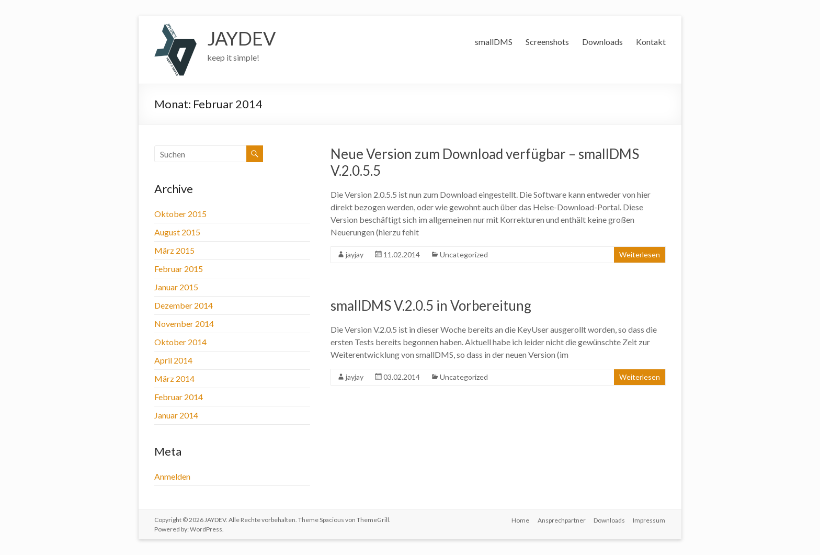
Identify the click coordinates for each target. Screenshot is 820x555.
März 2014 (174, 378)
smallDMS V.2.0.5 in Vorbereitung (431, 305)
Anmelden (172, 476)
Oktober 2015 (180, 214)
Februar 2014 (178, 397)
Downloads (602, 42)
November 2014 (184, 324)
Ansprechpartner (561, 520)
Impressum (649, 520)
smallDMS (493, 42)
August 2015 (177, 232)
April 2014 (173, 360)
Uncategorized (464, 254)
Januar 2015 (176, 287)
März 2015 (174, 250)
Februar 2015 (178, 269)
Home (520, 520)
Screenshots (547, 42)
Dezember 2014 (183, 305)
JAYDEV (241, 38)
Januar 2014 (176, 415)
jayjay (354, 254)
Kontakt (651, 42)
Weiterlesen (639, 254)
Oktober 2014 (180, 342)
